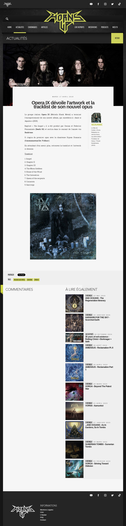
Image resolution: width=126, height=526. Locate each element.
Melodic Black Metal (19, 280)
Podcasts (104, 29)
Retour (117, 38)
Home (9, 29)
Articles (44, 29)
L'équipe (43, 515)
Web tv (115, 29)
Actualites (20, 29)
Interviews (92, 29)
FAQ (41, 517)
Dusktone (29, 280)
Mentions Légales (46, 510)
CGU (42, 512)
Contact (43, 520)
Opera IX (36, 280)
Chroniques (32, 29)
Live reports (79, 29)
